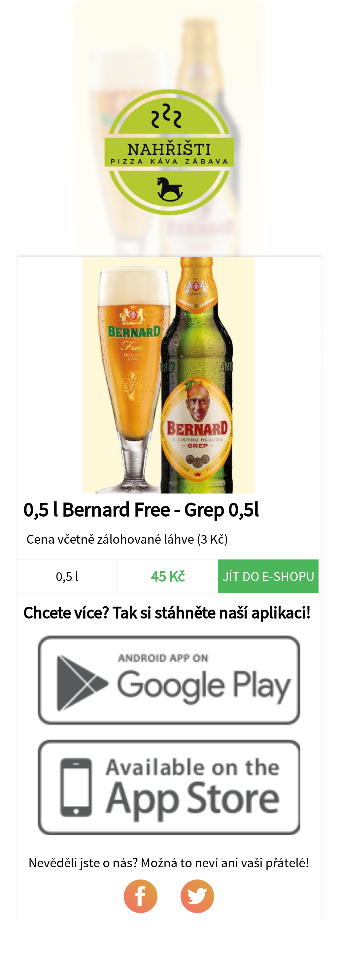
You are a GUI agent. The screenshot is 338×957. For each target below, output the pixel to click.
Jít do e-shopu (268, 576)
